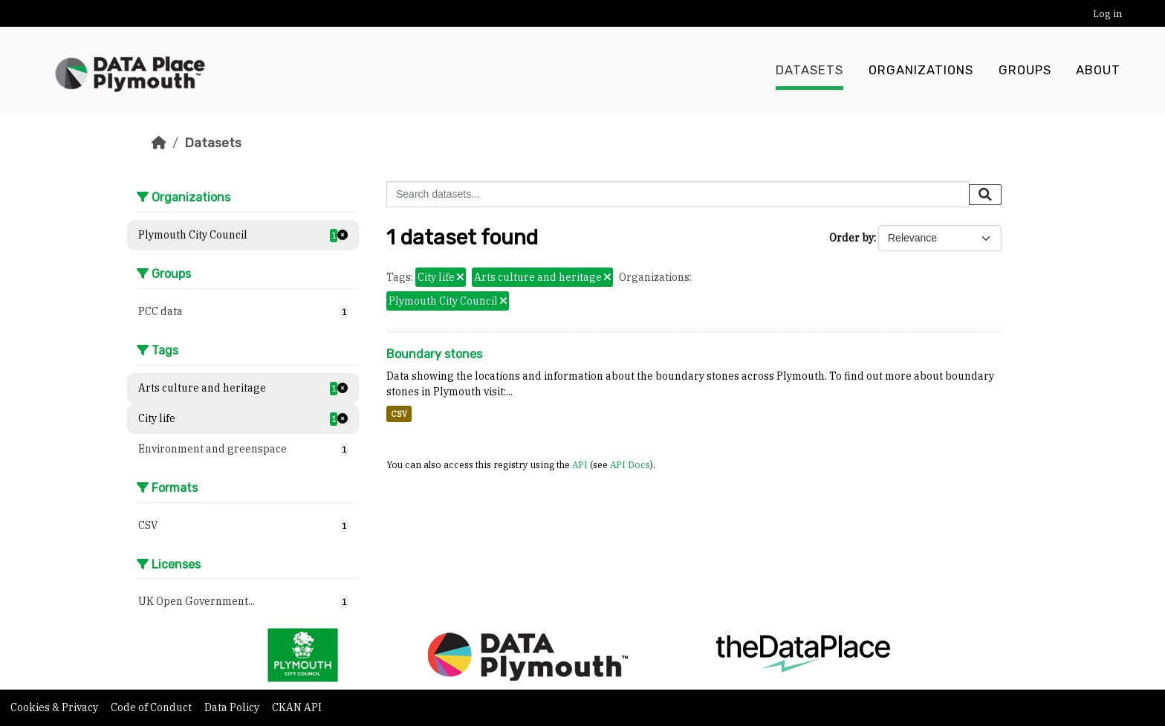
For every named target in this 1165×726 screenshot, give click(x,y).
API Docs (630, 464)
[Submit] (985, 194)
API (580, 464)
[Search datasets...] (678, 194)
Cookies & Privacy (55, 707)
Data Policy (233, 707)
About (1098, 70)
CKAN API (297, 707)
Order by (851, 237)
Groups (1025, 70)
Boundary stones (434, 354)
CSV (399, 414)
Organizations (921, 70)
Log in (1107, 13)
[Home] (159, 142)
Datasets (809, 70)
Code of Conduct (152, 707)
